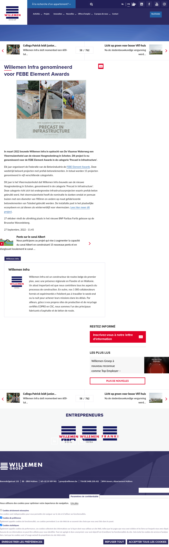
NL (122, 4)
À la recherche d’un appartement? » (51, 4)
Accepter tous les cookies (148, 542)
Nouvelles (70, 14)
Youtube (157, 4)
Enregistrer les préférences (22, 542)
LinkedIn (142, 4)
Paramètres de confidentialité (84, 496)
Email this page (101, 66)
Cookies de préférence (12, 518)
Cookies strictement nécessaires (16, 510)
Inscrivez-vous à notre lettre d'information (113, 337)
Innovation (58, 14)
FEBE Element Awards (78, 166)
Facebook (149, 4)
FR (128, 4)
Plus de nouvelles (117, 380)
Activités (36, 14)
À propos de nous (101, 14)
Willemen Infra (13, 258)
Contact (115, 14)
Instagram (164, 4)
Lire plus (74, 503)
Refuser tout (114, 542)
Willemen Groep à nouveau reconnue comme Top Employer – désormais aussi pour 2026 (106, 371)
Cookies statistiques (11, 525)
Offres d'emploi (84, 14)
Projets (46, 14)
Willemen (12, 13)
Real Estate (156, 14)
